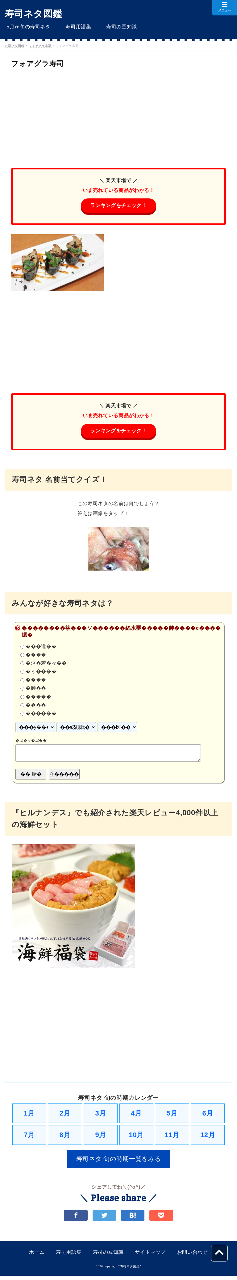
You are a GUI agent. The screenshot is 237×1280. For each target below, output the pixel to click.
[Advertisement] (118, 115)
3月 (100, 1115)
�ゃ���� (41, 672)
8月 (65, 1137)
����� (38, 697)
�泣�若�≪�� (46, 664)
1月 (29, 1115)
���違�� (41, 647)
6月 (207, 1115)
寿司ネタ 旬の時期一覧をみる (118, 1162)
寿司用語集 (73, 26)
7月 (29, 1137)
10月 (136, 1137)
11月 (171, 1137)
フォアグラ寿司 (42, 63)
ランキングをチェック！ (118, 205)
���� (36, 656)
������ (41, 714)
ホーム (36, 1256)
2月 (65, 1115)
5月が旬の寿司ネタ (27, 26)
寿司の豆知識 (112, 26)
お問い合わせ (192, 1256)
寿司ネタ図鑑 (33, 14)
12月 (207, 1137)
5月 (172, 1115)
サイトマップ (150, 1256)
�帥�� (36, 689)
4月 (136, 1115)
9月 (100, 1137)
